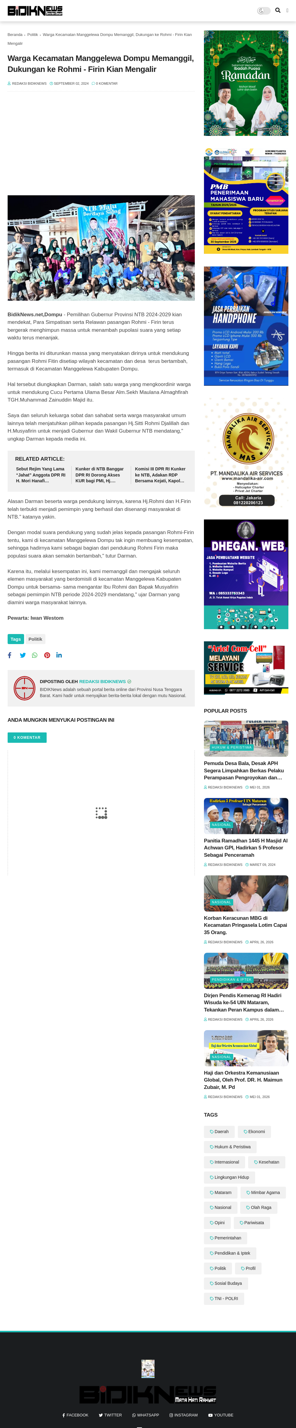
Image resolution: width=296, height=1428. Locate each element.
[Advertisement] (101, 146)
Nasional (221, 825)
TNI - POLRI (226, 1298)
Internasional (227, 1162)
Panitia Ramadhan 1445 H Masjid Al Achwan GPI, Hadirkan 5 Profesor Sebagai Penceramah (245, 848)
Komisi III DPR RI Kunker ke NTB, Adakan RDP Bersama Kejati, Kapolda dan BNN (160, 475)
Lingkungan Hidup (232, 1177)
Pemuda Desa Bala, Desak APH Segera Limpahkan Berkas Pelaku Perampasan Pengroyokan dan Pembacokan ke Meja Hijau (244, 770)
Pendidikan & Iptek (231, 979)
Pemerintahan (228, 1237)
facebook (77, 1415)
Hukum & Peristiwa (232, 747)
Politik (32, 34)
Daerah (222, 1131)
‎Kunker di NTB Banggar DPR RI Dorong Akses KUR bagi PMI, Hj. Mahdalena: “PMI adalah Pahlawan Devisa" (100, 475)
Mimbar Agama (265, 1192)
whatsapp (148, 1415)
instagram (186, 1415)
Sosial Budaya (228, 1283)
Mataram (223, 1192)
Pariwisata (254, 1222)
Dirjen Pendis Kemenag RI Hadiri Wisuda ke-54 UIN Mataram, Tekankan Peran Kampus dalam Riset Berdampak (242, 1003)
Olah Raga (261, 1207)
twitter (113, 1415)
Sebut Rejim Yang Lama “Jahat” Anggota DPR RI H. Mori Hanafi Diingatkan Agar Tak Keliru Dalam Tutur (41, 475)
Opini (220, 1222)
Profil (250, 1268)
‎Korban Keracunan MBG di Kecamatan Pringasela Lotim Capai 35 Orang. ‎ (245, 925)
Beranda (15, 34)
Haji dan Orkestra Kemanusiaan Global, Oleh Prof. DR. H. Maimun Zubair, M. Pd (243, 1080)
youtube (224, 1415)
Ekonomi (256, 1131)
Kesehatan (269, 1162)
